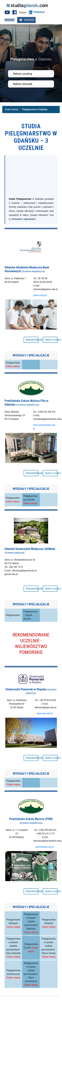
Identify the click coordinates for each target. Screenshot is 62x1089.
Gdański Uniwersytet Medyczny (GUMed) (30, 550)
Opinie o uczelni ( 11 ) (51, 757)
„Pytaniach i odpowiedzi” (23, 219)
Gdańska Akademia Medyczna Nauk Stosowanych (27, 269)
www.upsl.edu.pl (45, 713)
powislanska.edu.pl (45, 846)
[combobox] (31, 73)
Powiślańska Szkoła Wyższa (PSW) (31, 820)
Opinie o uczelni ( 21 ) (51, 339)
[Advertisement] (28, 177)
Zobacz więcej (12, 366)
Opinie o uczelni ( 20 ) (51, 891)
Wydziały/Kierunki (32, 339)
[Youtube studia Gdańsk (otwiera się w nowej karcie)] (7, 13)
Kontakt (10, 19)
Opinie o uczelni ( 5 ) (51, 473)
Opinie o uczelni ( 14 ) (51, 588)
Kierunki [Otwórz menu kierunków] (27, 19)
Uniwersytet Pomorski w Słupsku (31, 691)
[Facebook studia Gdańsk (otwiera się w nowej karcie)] (14, 13)
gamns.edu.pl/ (40, 295)
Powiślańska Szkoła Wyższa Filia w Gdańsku (26, 402)
